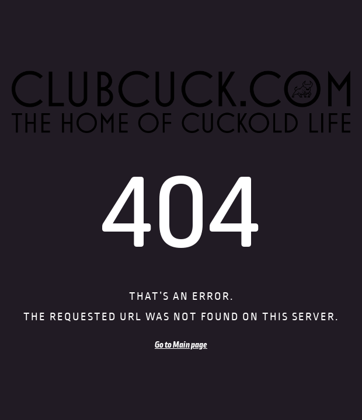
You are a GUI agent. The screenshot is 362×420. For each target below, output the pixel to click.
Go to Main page (181, 344)
